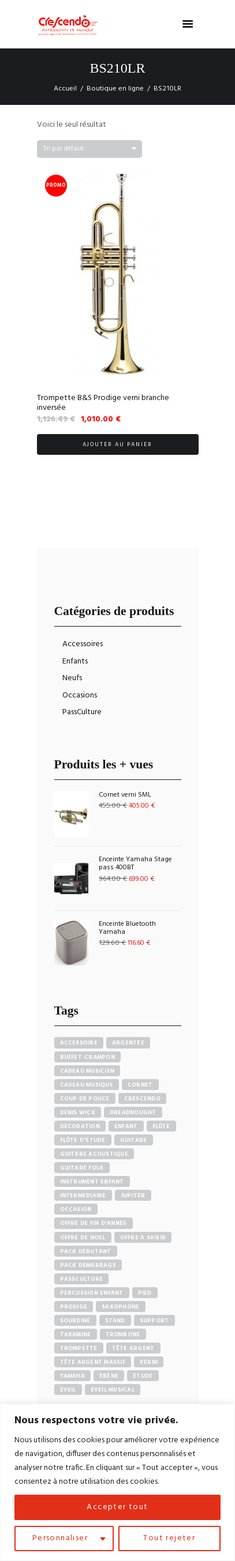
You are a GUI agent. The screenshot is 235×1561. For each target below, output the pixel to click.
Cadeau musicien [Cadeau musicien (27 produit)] (87, 1071)
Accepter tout (117, 1507)
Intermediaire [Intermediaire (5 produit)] (83, 1195)
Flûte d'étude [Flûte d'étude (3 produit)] (83, 1140)
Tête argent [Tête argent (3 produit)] (133, 1348)
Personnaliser (60, 1538)
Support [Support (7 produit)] (154, 1320)
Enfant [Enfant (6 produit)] (126, 1126)
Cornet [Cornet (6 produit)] (140, 1084)
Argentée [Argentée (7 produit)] (128, 1042)
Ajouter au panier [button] (118, 444)
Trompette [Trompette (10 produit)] (79, 1348)
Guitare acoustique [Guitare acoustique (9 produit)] (94, 1154)
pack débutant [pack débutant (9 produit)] (85, 1251)
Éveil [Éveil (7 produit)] (68, 1389)
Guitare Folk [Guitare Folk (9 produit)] (82, 1167)
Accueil (65, 89)
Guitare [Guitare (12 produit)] (133, 1140)
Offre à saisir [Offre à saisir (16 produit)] (143, 1237)
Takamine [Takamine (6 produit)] (75, 1334)
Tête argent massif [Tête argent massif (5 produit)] (93, 1362)
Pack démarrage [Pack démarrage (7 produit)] (88, 1265)
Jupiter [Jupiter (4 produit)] (133, 1195)
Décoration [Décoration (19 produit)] (80, 1126)
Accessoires (82, 644)
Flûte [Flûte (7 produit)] (161, 1126)
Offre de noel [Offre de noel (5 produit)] (83, 1237)
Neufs (72, 678)
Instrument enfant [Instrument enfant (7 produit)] (92, 1181)
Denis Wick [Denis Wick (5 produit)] (78, 1112)
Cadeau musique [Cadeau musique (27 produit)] (87, 1084)
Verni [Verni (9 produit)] (149, 1362)
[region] (117, 1482)
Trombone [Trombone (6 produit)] (123, 1334)
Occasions (79, 695)
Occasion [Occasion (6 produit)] (76, 1209)
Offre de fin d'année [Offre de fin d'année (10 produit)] (93, 1223)
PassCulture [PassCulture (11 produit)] (81, 1279)
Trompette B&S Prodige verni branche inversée (103, 402)
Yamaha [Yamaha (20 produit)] (72, 1376)
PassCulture (82, 712)
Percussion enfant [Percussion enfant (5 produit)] (92, 1293)
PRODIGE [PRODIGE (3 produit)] (74, 1306)
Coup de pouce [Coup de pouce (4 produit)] (85, 1098)
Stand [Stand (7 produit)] (115, 1320)
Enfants (75, 661)
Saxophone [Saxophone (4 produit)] (120, 1306)
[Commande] (89, 149)
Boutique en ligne (115, 89)
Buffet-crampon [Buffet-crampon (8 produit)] (87, 1057)
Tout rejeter (169, 1538)
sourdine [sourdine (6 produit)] (75, 1320)
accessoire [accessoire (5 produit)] (79, 1042)
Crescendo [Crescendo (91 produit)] (142, 1098)
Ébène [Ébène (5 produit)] (108, 1376)
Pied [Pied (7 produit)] (145, 1293)
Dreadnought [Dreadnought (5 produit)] (133, 1112)
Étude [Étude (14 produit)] (142, 1376)
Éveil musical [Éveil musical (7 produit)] (113, 1389)
